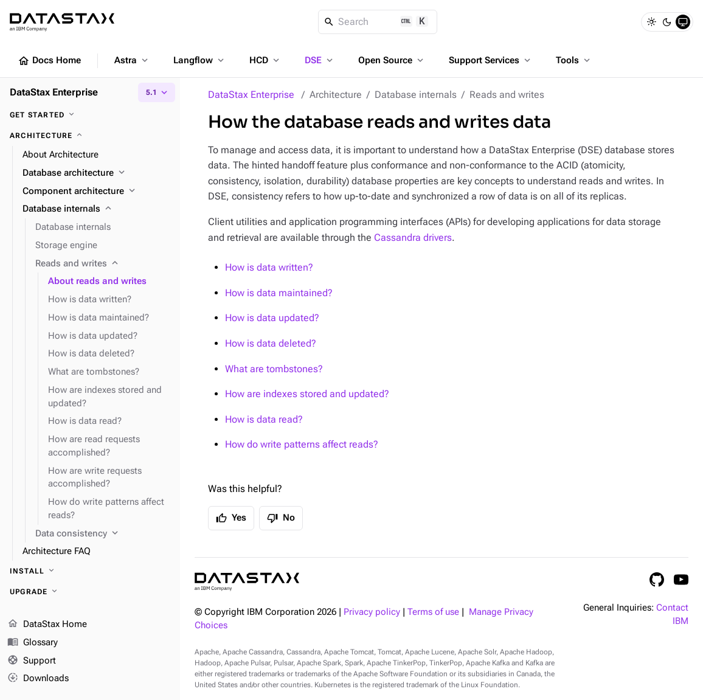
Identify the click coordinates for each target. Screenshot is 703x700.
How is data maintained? (279, 293)
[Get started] (90, 115)
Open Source (392, 60)
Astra (132, 60)
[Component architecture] (96, 191)
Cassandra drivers (413, 237)
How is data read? (264, 419)
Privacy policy (372, 612)
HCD (265, 60)
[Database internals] (96, 209)
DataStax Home (47, 624)
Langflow (199, 60)
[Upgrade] (90, 591)
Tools (574, 60)
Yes (231, 518)
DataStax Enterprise (251, 94)
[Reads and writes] (102, 264)
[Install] (90, 571)
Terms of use (433, 612)
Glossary (32, 643)
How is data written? (269, 267)
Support (31, 661)
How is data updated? (272, 318)
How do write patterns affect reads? (301, 444)
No (281, 518)
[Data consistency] (102, 534)
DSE (320, 60)
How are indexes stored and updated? (307, 394)
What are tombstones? (274, 369)
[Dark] (667, 22)
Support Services (491, 60)
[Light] (651, 22)
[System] (683, 22)
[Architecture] (90, 135)
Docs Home (49, 61)
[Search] (378, 22)
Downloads (38, 678)
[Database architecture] (96, 173)
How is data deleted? (270, 343)
